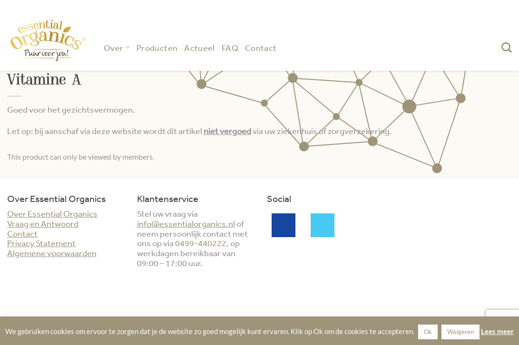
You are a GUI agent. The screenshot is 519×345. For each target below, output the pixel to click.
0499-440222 (200, 243)
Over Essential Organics (52, 213)
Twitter (322, 225)
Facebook (283, 225)
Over (117, 47)
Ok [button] (428, 331)
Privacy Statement (41, 243)
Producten (157, 47)
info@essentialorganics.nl (186, 223)
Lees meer (497, 331)
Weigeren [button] (460, 331)
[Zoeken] (506, 47)
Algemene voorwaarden (52, 253)
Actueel (199, 47)
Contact (261, 47)
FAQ (230, 47)
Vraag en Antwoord (42, 223)
